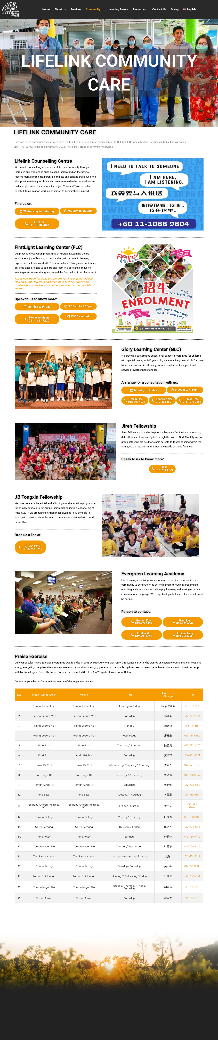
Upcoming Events (117, 9)
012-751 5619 (192, 863)
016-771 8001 (192, 754)
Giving (175, 9)
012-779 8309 (192, 873)
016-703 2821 (192, 905)
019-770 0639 (192, 774)
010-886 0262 (192, 806)
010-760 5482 (192, 818)
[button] (94, 9)
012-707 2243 (192, 715)
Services (76, 9)
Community (93, 9)
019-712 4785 (192, 894)
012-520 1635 (192, 763)
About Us (60, 9)
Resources (139, 9)
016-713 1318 (192, 705)
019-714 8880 (192, 734)
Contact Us (159, 9)
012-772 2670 (192, 744)
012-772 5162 (192, 785)
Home (46, 9)
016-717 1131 (193, 724)
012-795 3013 (192, 829)
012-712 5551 (192, 883)
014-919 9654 (192, 795)
